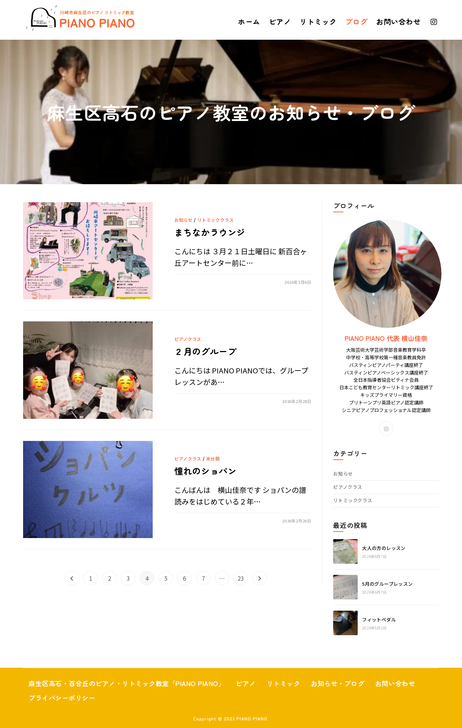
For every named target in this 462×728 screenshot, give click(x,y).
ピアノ (267, 683)
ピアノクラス (187, 338)
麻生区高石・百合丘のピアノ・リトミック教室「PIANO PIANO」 (137, 683)
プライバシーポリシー (121, 697)
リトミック (308, 683)
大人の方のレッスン (384, 548)
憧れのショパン (207, 470)
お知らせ (183, 219)
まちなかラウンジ (212, 232)
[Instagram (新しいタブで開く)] (434, 22)
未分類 (213, 458)
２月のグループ (207, 351)
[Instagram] (386, 428)
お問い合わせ (51, 697)
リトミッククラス (215, 219)
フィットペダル (379, 619)
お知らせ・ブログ (366, 683)
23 (240, 578)
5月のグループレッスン (387, 583)
